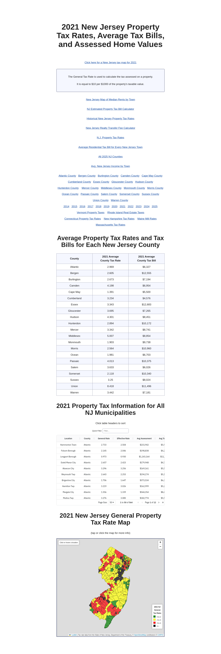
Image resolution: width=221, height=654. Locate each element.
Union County (101, 200)
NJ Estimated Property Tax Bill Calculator (110, 108)
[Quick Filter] (115, 430)
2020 (114, 206)
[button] (138, 502)
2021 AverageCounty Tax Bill (146, 258)
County (74, 258)
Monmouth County (134, 187)
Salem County (109, 194)
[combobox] (112, 502)
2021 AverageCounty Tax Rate (110, 258)
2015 (74, 206)
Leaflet (105, 635)
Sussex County (150, 194)
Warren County (119, 200)
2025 (155, 206)
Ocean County (70, 194)
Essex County (101, 181)
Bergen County (87, 175)
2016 (82, 206)
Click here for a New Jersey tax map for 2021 (110, 62)
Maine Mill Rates (147, 218)
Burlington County (108, 175)
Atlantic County (67, 175)
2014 (66, 206)
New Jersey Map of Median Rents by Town (110, 99)
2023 (139, 206)
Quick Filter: (97, 431)
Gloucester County (122, 181)
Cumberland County (79, 181)
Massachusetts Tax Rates (110, 224)
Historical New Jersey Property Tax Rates (110, 118)
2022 (130, 206)
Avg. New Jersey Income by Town (110, 166)
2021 (122, 206)
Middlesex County (111, 187)
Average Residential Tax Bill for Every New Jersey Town (111, 147)
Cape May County (152, 175)
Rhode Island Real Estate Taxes (125, 212)
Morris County (155, 187)
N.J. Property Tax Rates (110, 137)
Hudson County (144, 181)
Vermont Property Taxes (90, 212)
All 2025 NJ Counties (110, 156)
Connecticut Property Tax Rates (82, 218)
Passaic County (90, 194)
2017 (90, 206)
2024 (147, 206)
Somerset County (130, 194)
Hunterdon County (68, 187)
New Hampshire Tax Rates (119, 218)
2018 (98, 206)
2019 (106, 206)
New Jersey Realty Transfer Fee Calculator (110, 127)
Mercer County (90, 187)
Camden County (130, 175)
